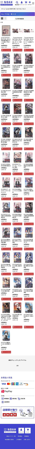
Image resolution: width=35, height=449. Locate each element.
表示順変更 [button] (20, 19)
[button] (33, 3)
